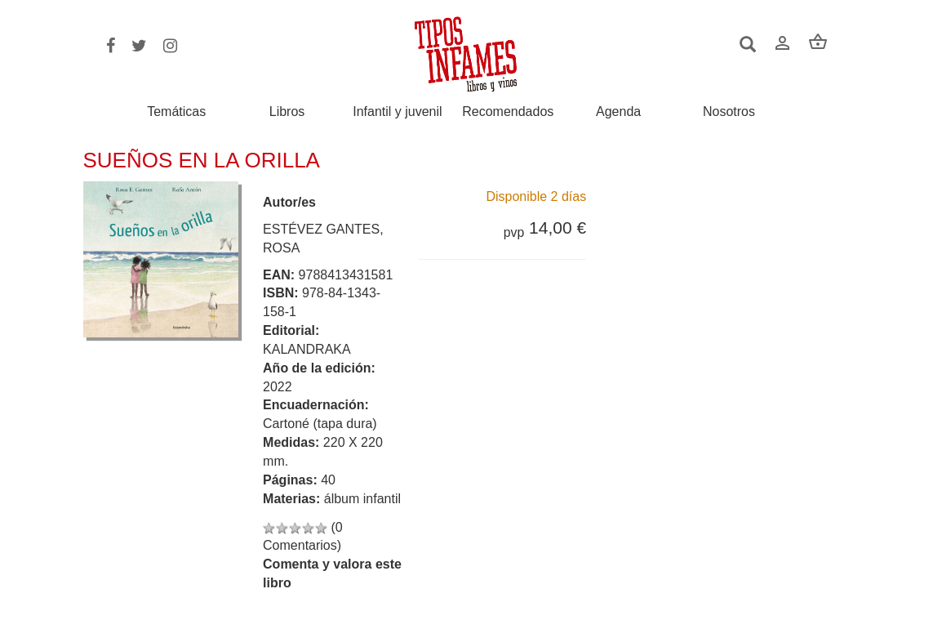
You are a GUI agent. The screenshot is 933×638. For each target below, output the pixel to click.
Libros (287, 112)
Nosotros (729, 112)
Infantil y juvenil (397, 112)
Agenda (618, 112)
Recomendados (507, 112)
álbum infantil (362, 499)
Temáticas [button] (176, 111)
